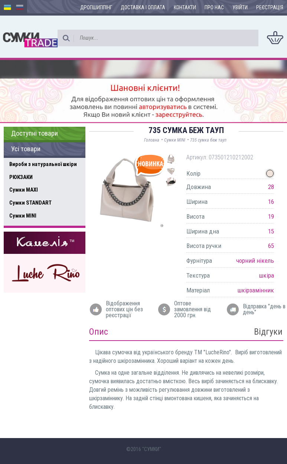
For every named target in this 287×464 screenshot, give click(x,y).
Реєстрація (269, 7)
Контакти (185, 7)
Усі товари (25, 149)
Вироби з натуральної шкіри (43, 164)
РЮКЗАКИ (21, 177)
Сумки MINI (22, 215)
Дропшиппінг (96, 7)
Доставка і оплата (143, 7)
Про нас (214, 7)
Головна (151, 140)
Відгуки (268, 332)
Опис (98, 332)
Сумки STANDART (30, 202)
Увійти (240, 7)
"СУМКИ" (151, 449)
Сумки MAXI (23, 189)
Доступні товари (34, 133)
